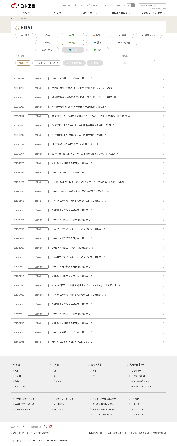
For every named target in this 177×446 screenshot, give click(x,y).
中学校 (47, 42)
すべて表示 (24, 35)
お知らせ (77, 5)
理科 (73, 35)
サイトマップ (107, 5)
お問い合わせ (91, 5)
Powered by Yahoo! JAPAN (158, 9)
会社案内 (65, 5)
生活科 (98, 35)
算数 (122, 35)
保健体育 (124, 42)
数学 (98, 42)
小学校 (47, 35)
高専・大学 (47, 49)
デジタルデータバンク (47, 63)
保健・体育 (149, 35)
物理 (98, 49)
